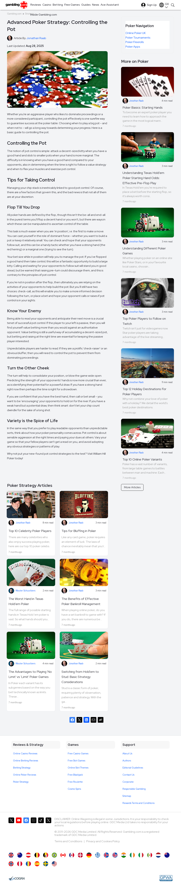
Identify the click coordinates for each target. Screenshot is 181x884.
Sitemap (126, 795)
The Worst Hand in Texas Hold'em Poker (25, 601)
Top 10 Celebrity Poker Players (29, 531)
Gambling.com (14, 13)
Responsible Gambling (134, 788)
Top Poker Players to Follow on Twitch (144, 321)
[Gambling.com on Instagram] (33, 833)
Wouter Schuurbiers (25, 590)
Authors (126, 760)
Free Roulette (75, 781)
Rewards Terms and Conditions (138, 803)
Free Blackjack (75, 774)
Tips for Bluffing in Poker (79, 531)
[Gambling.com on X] (11, 833)
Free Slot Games (76, 760)
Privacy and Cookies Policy (103, 841)
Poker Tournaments (137, 37)
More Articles (132, 487)
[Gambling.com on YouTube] (19, 833)
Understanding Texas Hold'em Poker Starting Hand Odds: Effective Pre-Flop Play (143, 178)
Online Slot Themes (78, 767)
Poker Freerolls (134, 42)
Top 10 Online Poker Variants (142, 459)
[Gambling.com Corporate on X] (48, 833)
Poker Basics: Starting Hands (142, 107)
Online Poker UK (135, 33)
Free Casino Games (78, 753)
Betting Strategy (22, 767)
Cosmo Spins (74, 788)
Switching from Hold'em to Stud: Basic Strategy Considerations (80, 677)
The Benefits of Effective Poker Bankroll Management (81, 601)
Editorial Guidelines (132, 767)
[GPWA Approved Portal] (166, 878)
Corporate (128, 781)
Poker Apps (132, 46)
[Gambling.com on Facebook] (26, 833)
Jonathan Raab (23, 522)
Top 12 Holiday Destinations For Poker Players (144, 391)
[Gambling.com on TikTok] (41, 833)
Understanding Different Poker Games (144, 250)
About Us (127, 753)
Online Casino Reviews (25, 753)
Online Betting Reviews (25, 760)
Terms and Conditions (68, 841)
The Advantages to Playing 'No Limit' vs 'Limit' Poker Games (30, 674)
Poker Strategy (21, 781)
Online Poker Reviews (24, 774)
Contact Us (128, 774)
